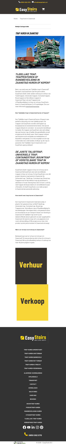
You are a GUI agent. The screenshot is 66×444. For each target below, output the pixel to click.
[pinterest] (41, 426)
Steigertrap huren (33, 413)
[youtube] (28, 426)
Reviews (33, 397)
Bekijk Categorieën (33, 26)
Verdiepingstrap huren (33, 420)
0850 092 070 (25, 2)
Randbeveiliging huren (33, 409)
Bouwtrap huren (33, 402)
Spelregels (33, 376)
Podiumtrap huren (33, 406)
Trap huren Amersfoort (33, 349)
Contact (33, 383)
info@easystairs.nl (40, 2)
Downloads (33, 387)
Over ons (33, 394)
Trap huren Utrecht (33, 364)
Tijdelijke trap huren (33, 417)
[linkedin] (33, 426)
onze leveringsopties (32, 106)
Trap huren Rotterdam (33, 360)
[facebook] (24, 426)
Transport (33, 379)
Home (15, 18)
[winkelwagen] (43, 9)
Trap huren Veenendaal (33, 367)
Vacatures (33, 390)
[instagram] (37, 426)
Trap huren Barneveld (33, 356)
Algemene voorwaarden (33, 372)
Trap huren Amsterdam (33, 353)
